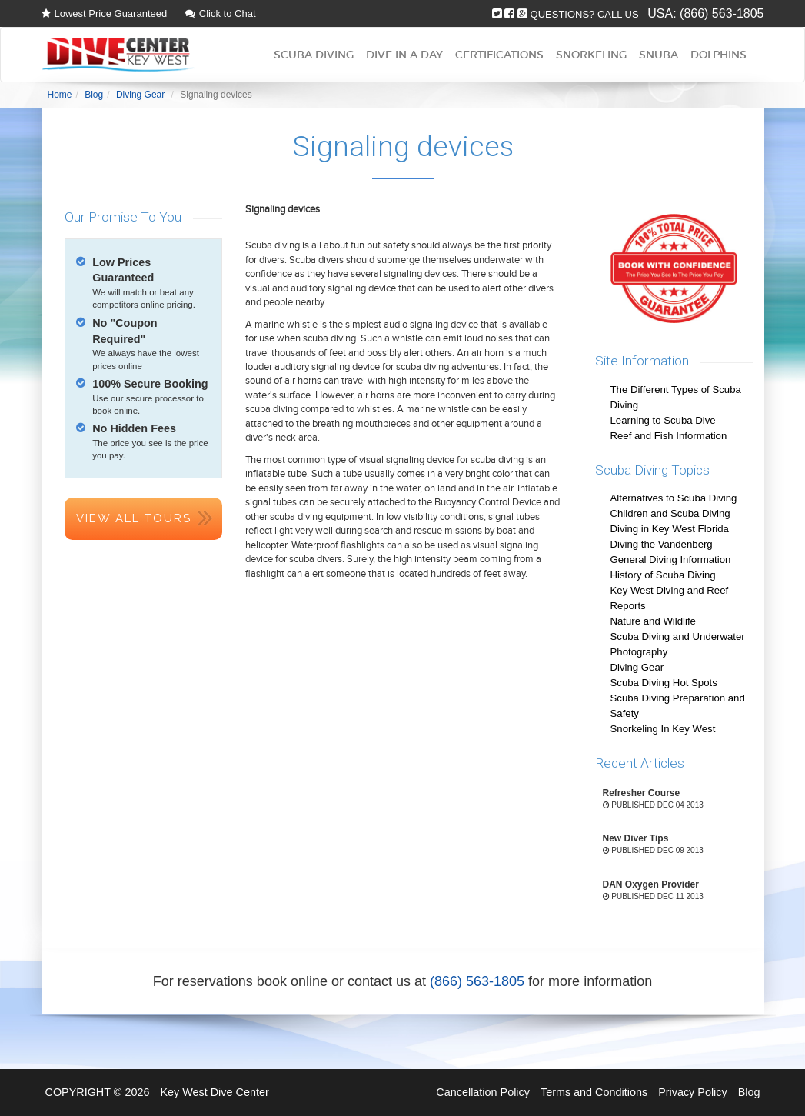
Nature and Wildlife (653, 621)
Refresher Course (641, 793)
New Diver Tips (636, 838)
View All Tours (133, 518)
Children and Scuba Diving (670, 513)
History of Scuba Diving (663, 575)
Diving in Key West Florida (669, 529)
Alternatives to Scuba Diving (673, 498)
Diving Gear (637, 667)
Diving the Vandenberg (661, 544)
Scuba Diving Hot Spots (663, 682)
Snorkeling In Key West (663, 729)
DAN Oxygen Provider (651, 884)
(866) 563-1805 (721, 13)
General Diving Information (670, 559)
